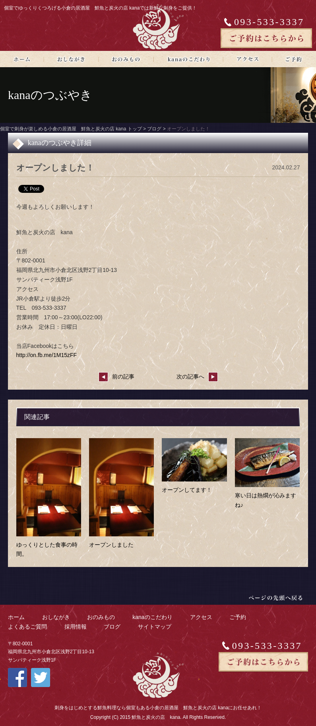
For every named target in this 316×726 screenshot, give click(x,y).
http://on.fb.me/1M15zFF (46, 355)
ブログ (112, 626)
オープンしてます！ (187, 490)
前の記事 (116, 376)
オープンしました (111, 545)
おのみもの (101, 617)
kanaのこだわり (152, 617)
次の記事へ (197, 376)
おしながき (56, 617)
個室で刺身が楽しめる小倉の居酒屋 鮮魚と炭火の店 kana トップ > (73, 129)
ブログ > (157, 129)
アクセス (201, 617)
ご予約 (237, 617)
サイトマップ (154, 626)
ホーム (16, 617)
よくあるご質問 (27, 626)
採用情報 (75, 626)
